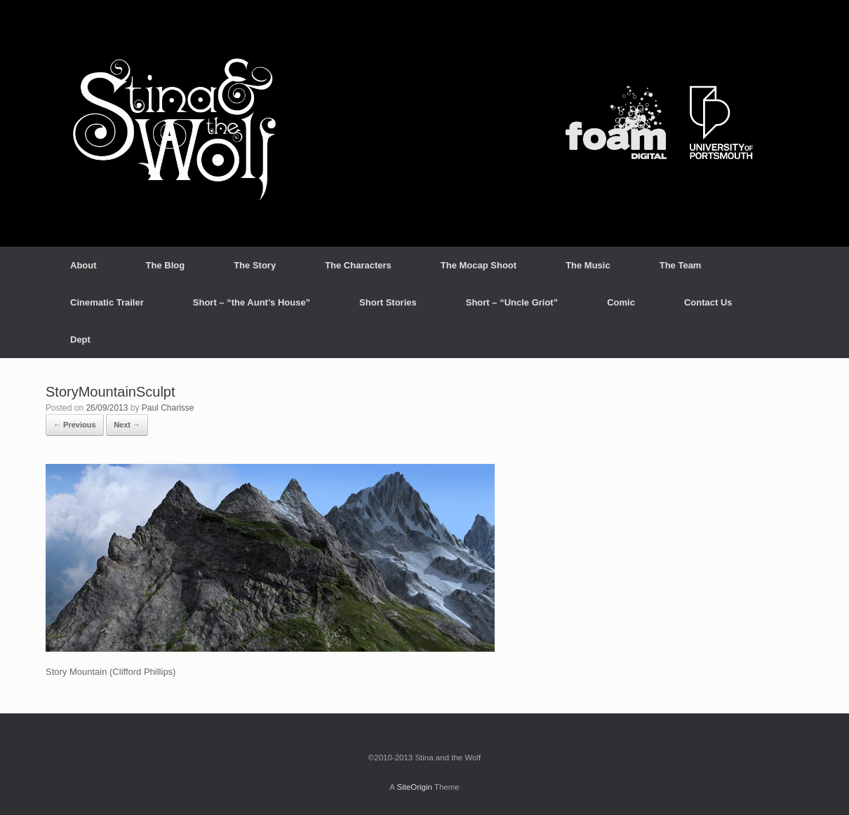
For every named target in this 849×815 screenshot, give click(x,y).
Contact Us (708, 302)
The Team (681, 265)
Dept (80, 339)
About (83, 265)
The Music (588, 265)
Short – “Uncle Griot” (512, 302)
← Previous (74, 424)
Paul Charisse (168, 408)
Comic (621, 302)
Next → (127, 424)
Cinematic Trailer (107, 302)
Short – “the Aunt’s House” (251, 302)
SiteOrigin (414, 787)
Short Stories (388, 302)
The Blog (165, 265)
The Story (255, 265)
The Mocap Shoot (478, 265)
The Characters (358, 265)
